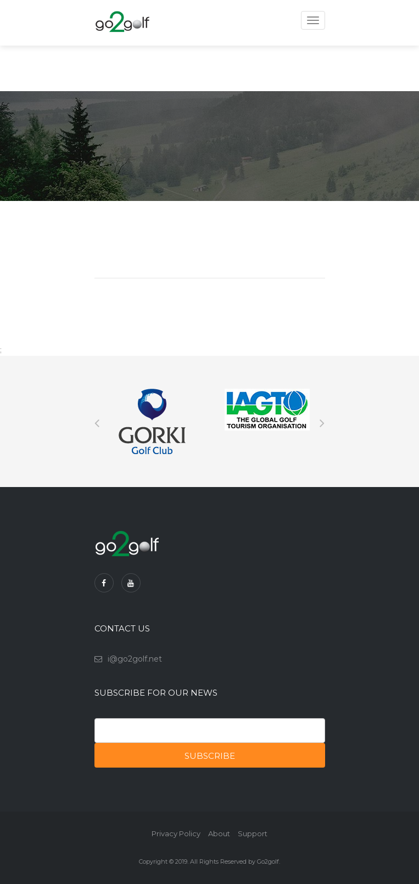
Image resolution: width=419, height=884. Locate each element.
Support (252, 833)
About (219, 833)
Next (322, 421)
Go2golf (268, 861)
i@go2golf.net (135, 659)
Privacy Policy (176, 833)
